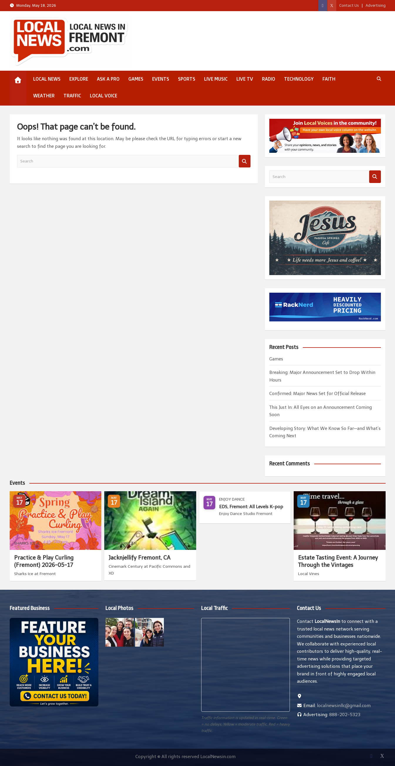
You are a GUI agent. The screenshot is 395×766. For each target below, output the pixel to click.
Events (160, 79)
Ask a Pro (108, 79)
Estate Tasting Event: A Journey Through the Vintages (338, 561)
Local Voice (103, 96)
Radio (268, 79)
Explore (78, 79)
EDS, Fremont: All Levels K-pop (251, 506)
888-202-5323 (344, 714)
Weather (44, 96)
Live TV (244, 79)
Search (245, 161)
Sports (186, 79)
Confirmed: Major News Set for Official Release (317, 393)
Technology (299, 79)
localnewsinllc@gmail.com (344, 705)
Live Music (216, 79)
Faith (328, 79)
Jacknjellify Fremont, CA (139, 557)
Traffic (72, 96)
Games (135, 79)
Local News (46, 79)
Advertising (376, 5)
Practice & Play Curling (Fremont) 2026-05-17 (43, 561)
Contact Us (349, 5)
